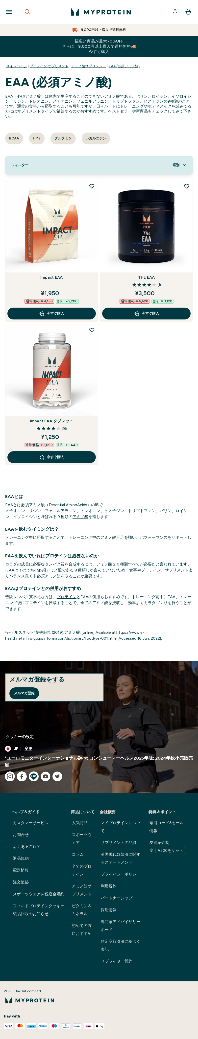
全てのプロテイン (82, 870)
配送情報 (21, 870)
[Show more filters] (19, 165)
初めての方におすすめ (82, 929)
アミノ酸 (80, 516)
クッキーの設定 (20, 736)
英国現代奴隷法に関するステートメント (120, 858)
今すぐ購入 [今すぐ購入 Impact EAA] (51, 313)
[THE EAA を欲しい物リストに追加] (187, 186)
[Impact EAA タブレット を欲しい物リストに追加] (92, 330)
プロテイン (151, 570)
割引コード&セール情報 (166, 826)
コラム (78, 854)
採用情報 (109, 909)
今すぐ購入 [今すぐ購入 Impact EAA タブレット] (51, 457)
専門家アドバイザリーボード (120, 925)
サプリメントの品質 (118, 842)
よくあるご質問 (27, 846)
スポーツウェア (82, 838)
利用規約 (109, 886)
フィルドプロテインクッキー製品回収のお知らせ (38, 909)
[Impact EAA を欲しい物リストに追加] (92, 186)
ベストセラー (120, 111)
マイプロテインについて (120, 826)
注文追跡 (21, 882)
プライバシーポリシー (120, 874)
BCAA (14, 138)
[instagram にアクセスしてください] (10, 776)
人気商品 (80, 822)
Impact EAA (51, 277)
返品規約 (21, 858)
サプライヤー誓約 (116, 961)
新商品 (142, 111)
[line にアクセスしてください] (34, 776)
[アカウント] (175, 11)
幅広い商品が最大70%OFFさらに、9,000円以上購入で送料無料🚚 (99, 46)
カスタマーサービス (31, 822)
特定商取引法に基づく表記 (120, 945)
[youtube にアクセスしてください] (45, 776)
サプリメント (177, 570)
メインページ (16, 66)
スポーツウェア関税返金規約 (38, 894)
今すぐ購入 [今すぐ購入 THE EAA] (146, 313)
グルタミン (63, 138)
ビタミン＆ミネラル (82, 909)
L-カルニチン (96, 138)
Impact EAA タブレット (51, 421)
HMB (37, 138)
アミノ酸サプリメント (88, 66)
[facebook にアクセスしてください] (22, 776)
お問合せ (21, 834)
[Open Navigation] (9, 12)
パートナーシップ (116, 898)
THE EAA (146, 277)
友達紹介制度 (167, 847)
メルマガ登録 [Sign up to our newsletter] (24, 693)
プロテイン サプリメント (49, 66)
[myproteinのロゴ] (101, 12)
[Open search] (27, 11)
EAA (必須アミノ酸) (124, 66)
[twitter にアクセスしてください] (57, 776)
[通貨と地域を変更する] (99, 749)
